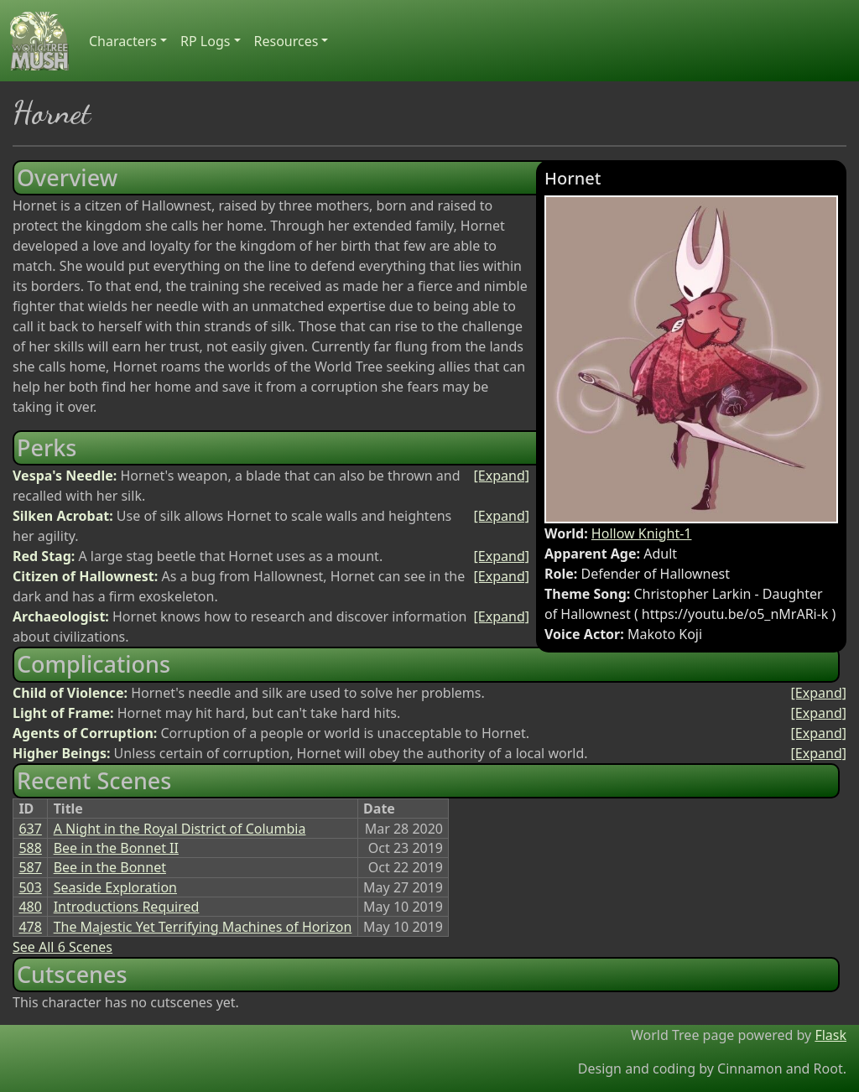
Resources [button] (286, 41)
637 (29, 828)
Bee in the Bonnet (110, 867)
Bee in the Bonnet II (116, 848)
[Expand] (501, 475)
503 (29, 887)
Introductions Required (127, 906)
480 (29, 906)
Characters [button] (123, 41)
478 (29, 927)
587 (29, 867)
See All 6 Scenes (62, 947)
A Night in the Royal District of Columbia (180, 828)
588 (29, 848)
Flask (830, 1035)
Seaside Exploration (115, 887)
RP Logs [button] (205, 41)
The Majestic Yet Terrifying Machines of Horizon (203, 927)
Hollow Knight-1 (641, 533)
